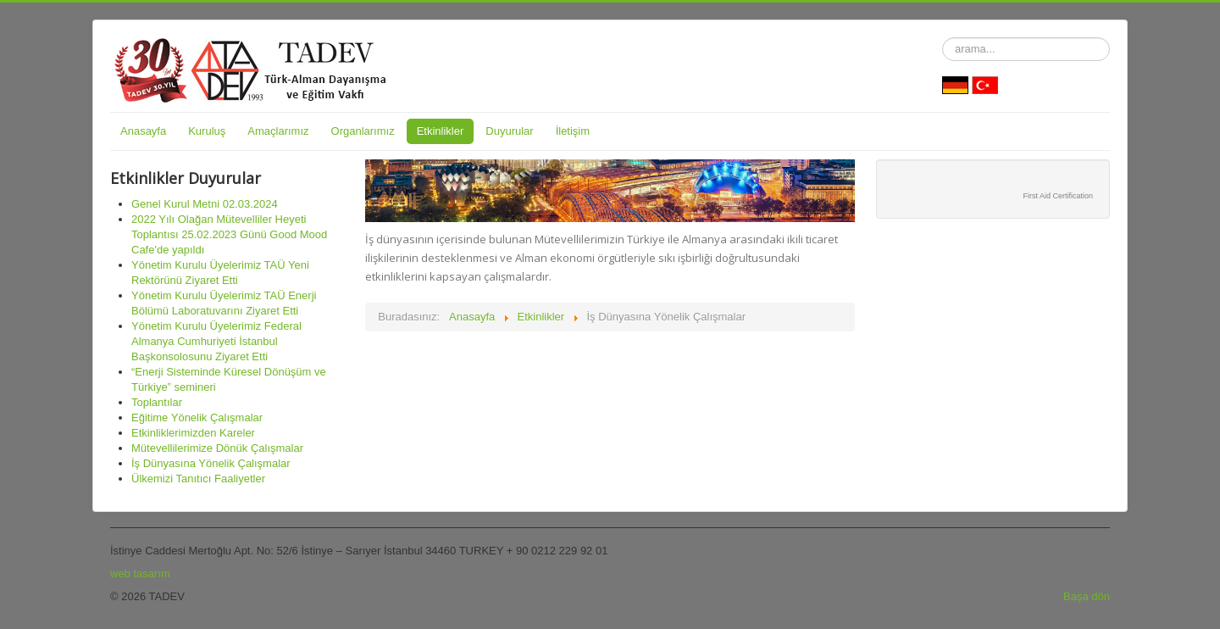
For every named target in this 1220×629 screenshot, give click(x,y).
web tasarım (140, 573)
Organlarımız (363, 131)
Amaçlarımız (277, 131)
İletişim (573, 131)
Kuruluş (206, 131)
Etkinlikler (440, 131)
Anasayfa (143, 131)
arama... (942, 37)
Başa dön (1086, 596)
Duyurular (509, 131)
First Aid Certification (1058, 196)
